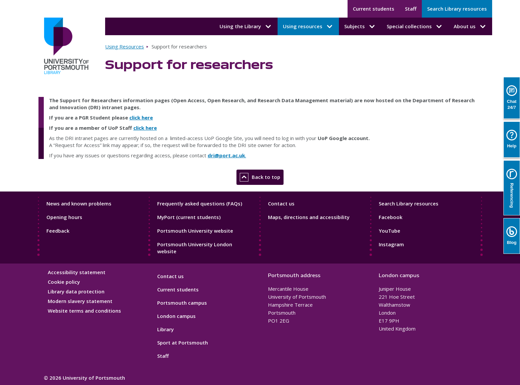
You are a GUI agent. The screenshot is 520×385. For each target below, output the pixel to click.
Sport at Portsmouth (182, 342)
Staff (411, 8)
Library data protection (76, 291)
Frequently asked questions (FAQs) (199, 203)
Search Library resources (457, 8)
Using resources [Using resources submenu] (308, 26)
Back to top (260, 177)
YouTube (389, 230)
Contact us (281, 203)
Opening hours (64, 217)
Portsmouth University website (195, 230)
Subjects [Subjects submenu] (360, 26)
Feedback (57, 230)
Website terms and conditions (84, 310)
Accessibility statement (76, 272)
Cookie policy (64, 281)
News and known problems (78, 203)
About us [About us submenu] (470, 26)
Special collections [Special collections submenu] (415, 26)
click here (141, 117)
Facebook (390, 217)
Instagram (391, 244)
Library (165, 329)
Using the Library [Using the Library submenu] (246, 26)
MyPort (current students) (189, 217)
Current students (373, 8)
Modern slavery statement (80, 301)
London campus (176, 316)
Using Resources (124, 46)
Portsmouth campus (182, 302)
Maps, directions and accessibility (309, 217)
